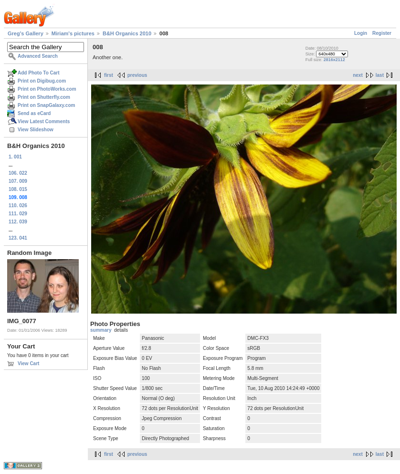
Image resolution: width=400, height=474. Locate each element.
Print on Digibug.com (42, 81)
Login (360, 33)
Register (381, 33)
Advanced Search (38, 56)
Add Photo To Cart (39, 72)
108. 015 (18, 189)
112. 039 (18, 221)
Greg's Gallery (25, 33)
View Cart (28, 363)
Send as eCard (34, 113)
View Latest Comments (44, 121)
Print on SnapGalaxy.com (46, 105)
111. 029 (18, 213)
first (108, 75)
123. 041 (18, 238)
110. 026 (18, 205)
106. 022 (18, 173)
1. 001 (15, 156)
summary (100, 330)
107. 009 (18, 181)
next (358, 75)
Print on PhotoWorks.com (47, 89)
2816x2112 (334, 59)
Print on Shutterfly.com (44, 97)
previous (137, 75)
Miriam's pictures (73, 33)
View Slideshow (35, 129)
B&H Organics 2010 (127, 33)
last (380, 75)
